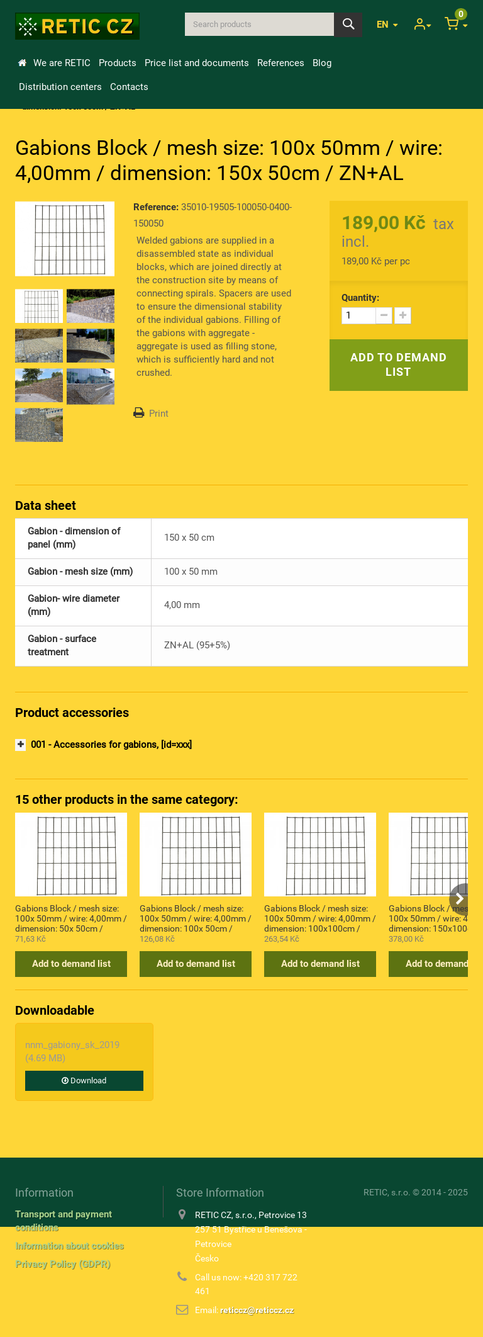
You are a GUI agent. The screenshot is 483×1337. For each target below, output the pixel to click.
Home (22, 63)
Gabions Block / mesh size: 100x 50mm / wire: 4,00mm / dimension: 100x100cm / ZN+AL (320, 917)
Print (159, 413)
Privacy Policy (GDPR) (62, 1264)
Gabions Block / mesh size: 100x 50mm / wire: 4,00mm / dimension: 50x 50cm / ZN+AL (71, 917)
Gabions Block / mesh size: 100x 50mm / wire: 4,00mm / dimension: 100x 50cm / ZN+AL (196, 917)
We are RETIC (62, 63)
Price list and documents (197, 63)
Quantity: (360, 298)
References (280, 63)
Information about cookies (69, 1245)
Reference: (156, 207)
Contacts (129, 87)
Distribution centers (60, 87)
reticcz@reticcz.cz (257, 1310)
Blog (322, 63)
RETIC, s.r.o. (387, 1192)
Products (117, 63)
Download (84, 1080)
